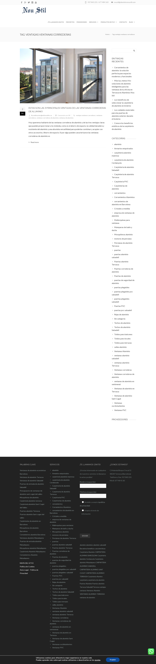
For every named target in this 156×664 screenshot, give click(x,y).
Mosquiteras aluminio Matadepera (33, 548)
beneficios (91, 549)
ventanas (83, 591)
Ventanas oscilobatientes (62, 644)
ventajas (103, 587)
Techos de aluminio (59, 589)
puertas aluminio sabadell (62, 545)
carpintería (84, 580)
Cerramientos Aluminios (61, 507)
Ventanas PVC (58, 647)
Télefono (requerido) (93, 494)
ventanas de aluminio (66, 118)
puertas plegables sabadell (62, 572)
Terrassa (96, 587)
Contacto (123, 22)
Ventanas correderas (60, 618)
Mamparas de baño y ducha (62, 528)
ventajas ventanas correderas (86, 115)
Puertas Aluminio (86, 584)
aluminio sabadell (99, 545)
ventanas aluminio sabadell (62, 611)
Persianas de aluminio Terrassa (64, 538)
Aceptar (113, 660)
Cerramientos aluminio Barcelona (32, 535)
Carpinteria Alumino (95, 577)
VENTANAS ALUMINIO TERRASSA (92, 594)
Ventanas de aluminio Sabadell (31, 480)
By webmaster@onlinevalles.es (41, 115)
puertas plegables (59, 566)
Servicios (94, 22)
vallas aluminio (57, 605)
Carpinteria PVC (58, 497)
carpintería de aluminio (96, 580)
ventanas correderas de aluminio (48, 118)
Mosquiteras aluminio (60, 532)
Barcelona (83, 549)
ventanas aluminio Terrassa (62, 614)
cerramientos (57, 504)
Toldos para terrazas (60, 602)
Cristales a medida (59, 516)
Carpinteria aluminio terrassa (31, 501)
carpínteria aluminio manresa (63, 477)
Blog (132, 22)
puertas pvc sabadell (60, 579)
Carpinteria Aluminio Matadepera (32, 551)
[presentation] (98, 522)
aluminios (89, 545)
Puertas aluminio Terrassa (30, 511)
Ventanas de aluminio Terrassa (31, 477)
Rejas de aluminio (59, 582)
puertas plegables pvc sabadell (64, 569)
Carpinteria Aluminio (87, 552)
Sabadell (89, 587)
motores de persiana (60, 535)
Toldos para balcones (60, 595)
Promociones (82, 22)
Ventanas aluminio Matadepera (32, 538)
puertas (55, 541)
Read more (35, 142)
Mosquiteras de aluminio (29, 497)
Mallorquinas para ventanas (62, 525)
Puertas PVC (57, 576)
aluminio (55, 470)
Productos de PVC (109, 22)
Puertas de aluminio (60, 557)
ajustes (97, 660)
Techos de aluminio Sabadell (63, 592)
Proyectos (70, 22)
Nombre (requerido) (93, 484)
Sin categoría (57, 585)
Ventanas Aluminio (59, 608)
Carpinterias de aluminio (61, 501)
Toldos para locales (59, 598)
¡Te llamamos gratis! (56, 22)
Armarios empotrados (60, 473)
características (100, 549)
